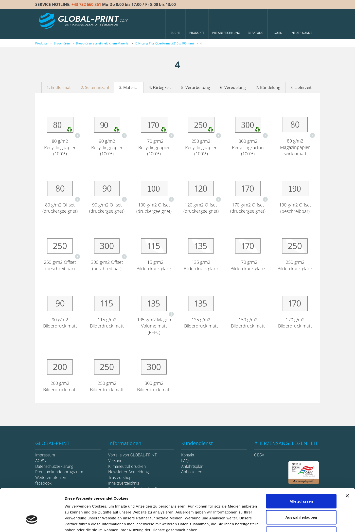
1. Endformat (59, 87)
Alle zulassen (301, 467)
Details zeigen (262, 522)
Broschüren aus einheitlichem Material (102, 43)
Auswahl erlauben (301, 483)
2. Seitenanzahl (95, 87)
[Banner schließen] (347, 462)
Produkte (41, 43)
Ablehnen (301, 499)
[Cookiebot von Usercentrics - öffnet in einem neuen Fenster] (31, 522)
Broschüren (62, 43)
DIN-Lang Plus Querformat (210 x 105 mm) (164, 43)
